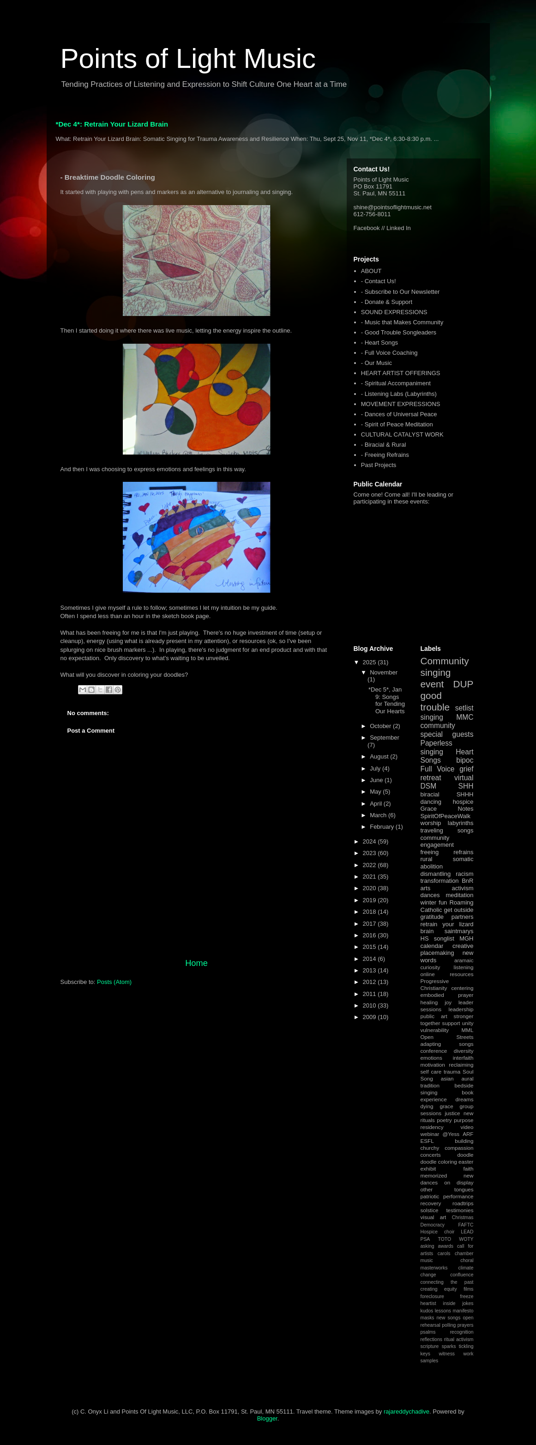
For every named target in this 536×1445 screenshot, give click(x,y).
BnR (467, 880)
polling (449, 1325)
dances (430, 895)
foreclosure (432, 1296)
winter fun (434, 902)
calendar (432, 945)
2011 (370, 993)
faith (468, 1169)
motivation (433, 1065)
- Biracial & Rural (383, 444)
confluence (461, 1274)
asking (427, 1246)
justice (452, 1113)
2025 (370, 662)
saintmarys (459, 931)
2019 (370, 900)
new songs (449, 1317)
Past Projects (379, 464)
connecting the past (447, 1282)
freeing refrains (447, 852)
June (377, 780)
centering (462, 988)
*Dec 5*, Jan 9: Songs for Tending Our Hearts (386, 700)
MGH (466, 938)
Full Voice (438, 769)
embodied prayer (447, 995)
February (383, 826)
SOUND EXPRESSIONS (394, 312)
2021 (370, 876)
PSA (425, 1239)
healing (429, 1002)
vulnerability (435, 1030)
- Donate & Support (386, 301)
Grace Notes (447, 808)
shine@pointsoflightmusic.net (393, 207)
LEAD (467, 1231)
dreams (465, 1099)
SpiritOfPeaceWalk (446, 816)
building (464, 1141)
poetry (444, 1120)
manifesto (462, 1310)
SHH (466, 786)
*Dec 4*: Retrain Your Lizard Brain (112, 124)
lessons (443, 1310)
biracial (430, 794)
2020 (370, 888)
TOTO (444, 1239)
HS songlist (437, 938)
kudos (427, 1310)
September (384, 737)
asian (447, 1078)
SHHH (465, 794)
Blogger (267, 1418)
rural (427, 859)
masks (427, 1317)
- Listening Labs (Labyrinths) (399, 393)
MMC (464, 717)
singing (432, 717)
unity (468, 1023)
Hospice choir (438, 1231)
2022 (370, 865)
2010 (370, 1005)
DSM (429, 786)
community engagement (437, 841)
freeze (467, 1296)
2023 (370, 853)
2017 (370, 923)
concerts (431, 1155)
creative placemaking (447, 949)
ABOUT (371, 270)
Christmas (463, 1217)
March (379, 815)
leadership (461, 1009)
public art (434, 1016)
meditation (460, 895)
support (451, 1023)
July (376, 768)
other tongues (447, 1189)
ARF (468, 1134)
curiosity (430, 967)
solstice (430, 1210)
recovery (431, 1203)
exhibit (428, 1169)
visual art (433, 1217)
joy (448, 1002)
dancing (431, 801)
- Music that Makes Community (402, 322)
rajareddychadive (406, 1411)
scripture (430, 1346)
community (438, 725)
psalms (428, 1332)
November (383, 672)
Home (196, 963)
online (428, 974)
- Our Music (376, 362)
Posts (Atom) (114, 981)
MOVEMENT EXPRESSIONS (400, 404)
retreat (431, 778)
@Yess (450, 1134)
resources (461, 974)
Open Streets (447, 1037)
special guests (447, 734)
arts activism (447, 888)
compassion (459, 1148)
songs (466, 830)
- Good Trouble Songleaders (398, 332)
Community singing (445, 667)
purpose (463, 1120)
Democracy (433, 1224)
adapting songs (447, 1044)
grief (466, 769)
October (381, 725)
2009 (370, 1017)
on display (458, 1182)
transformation (440, 880)
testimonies (459, 1210)
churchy (430, 1148)
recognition (462, 1332)
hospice (463, 801)
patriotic (430, 1196)
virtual (464, 778)
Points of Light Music (188, 58)
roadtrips (462, 1203)
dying (427, 1106)
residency (432, 1127)
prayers (466, 1325)
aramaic (464, 960)
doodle (465, 1155)
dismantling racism (447, 873)
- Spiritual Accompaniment (396, 383)
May (376, 791)
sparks (449, 1346)
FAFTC (466, 1224)
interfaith (463, 1058)
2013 (370, 970)
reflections (431, 1339)
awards (445, 1246)
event (432, 684)
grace (446, 1106)
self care (431, 1072)
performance (458, 1196)
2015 (370, 946)
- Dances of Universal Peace (399, 414)
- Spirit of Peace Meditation (397, 424)
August (380, 756)
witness (447, 1353)
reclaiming (461, 1065)
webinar (430, 1134)
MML (468, 1030)
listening (464, 967)
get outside (458, 909)
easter (465, 1162)
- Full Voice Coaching (389, 352)
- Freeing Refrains (385, 454)
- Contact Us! (378, 281)
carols (444, 1253)
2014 (370, 958)
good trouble (435, 701)
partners (463, 916)
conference (434, 1051)
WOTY (466, 1239)
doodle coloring (439, 1162)
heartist (428, 1303)
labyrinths (461, 823)
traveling (432, 830)
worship (431, 823)
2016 (370, 935)
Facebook (367, 228)
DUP (463, 684)
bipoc (464, 760)
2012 (370, 981)
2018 (370, 911)
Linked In (398, 228)
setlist (464, 708)
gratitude (432, 916)
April (377, 803)
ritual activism (459, 1339)
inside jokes (458, 1303)
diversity (464, 1051)
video (467, 1127)
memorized (434, 1175)
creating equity (439, 1289)
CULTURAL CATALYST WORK (402, 434)
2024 (370, 841)
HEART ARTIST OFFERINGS (400, 373)
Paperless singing (436, 747)
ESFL (427, 1141)
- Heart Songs (379, 342)
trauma (452, 1072)
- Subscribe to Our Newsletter (400, 291)
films (468, 1289)
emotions (431, 1058)
